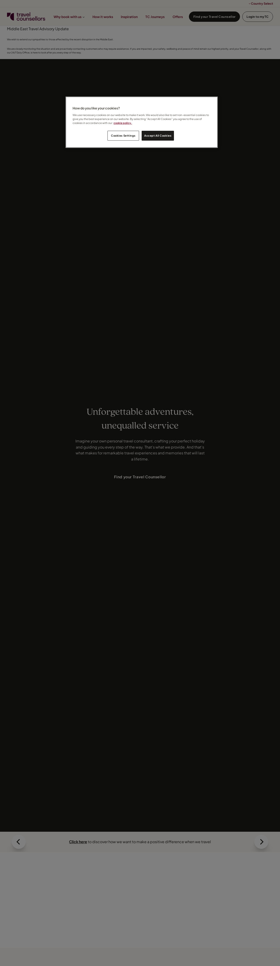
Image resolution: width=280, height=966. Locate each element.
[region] (142, 122)
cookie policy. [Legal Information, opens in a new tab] (123, 123)
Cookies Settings (123, 135)
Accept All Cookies (157, 135)
